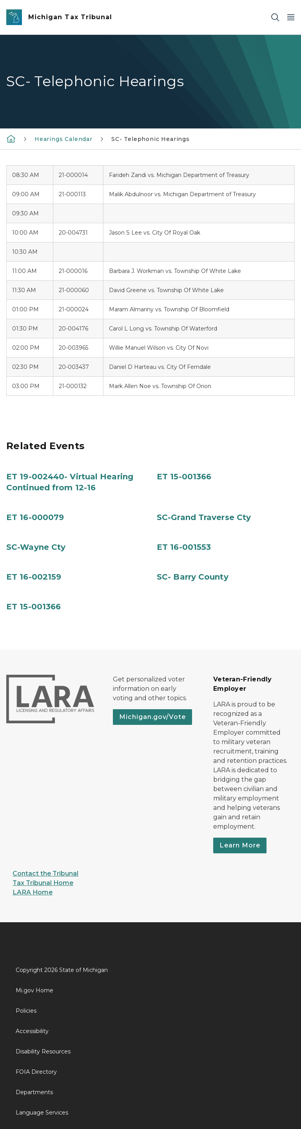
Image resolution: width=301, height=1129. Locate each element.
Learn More (239, 845)
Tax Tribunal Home (43, 883)
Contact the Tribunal (45, 873)
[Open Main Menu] (291, 17)
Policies (26, 1010)
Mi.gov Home (34, 990)
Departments (34, 1092)
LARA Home (33, 892)
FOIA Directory (36, 1071)
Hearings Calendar (63, 139)
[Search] (275, 17)
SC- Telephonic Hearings (150, 139)
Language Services (42, 1112)
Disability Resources (43, 1051)
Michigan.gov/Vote (152, 717)
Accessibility (32, 1031)
